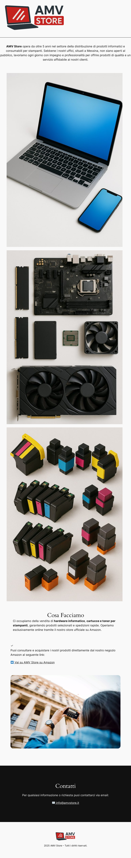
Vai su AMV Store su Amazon (33, 662)
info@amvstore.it (65, 803)
